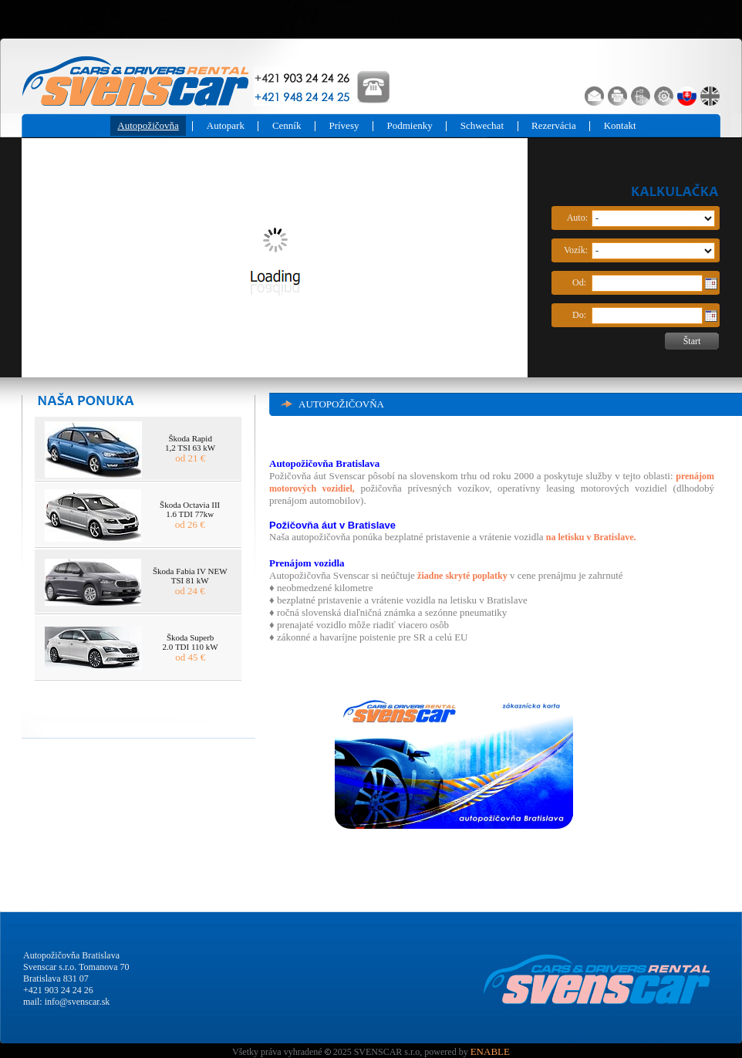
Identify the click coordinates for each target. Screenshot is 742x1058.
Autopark (226, 125)
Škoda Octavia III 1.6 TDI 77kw (190, 509)
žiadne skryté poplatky (462, 575)
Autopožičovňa (147, 125)
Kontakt (620, 125)
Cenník (287, 125)
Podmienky (409, 125)
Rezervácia (553, 125)
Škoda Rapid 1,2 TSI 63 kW (190, 443)
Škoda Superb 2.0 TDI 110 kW (190, 642)
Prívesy (344, 125)
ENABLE (490, 1051)
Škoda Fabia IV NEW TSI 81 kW (190, 575)
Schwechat (482, 125)
